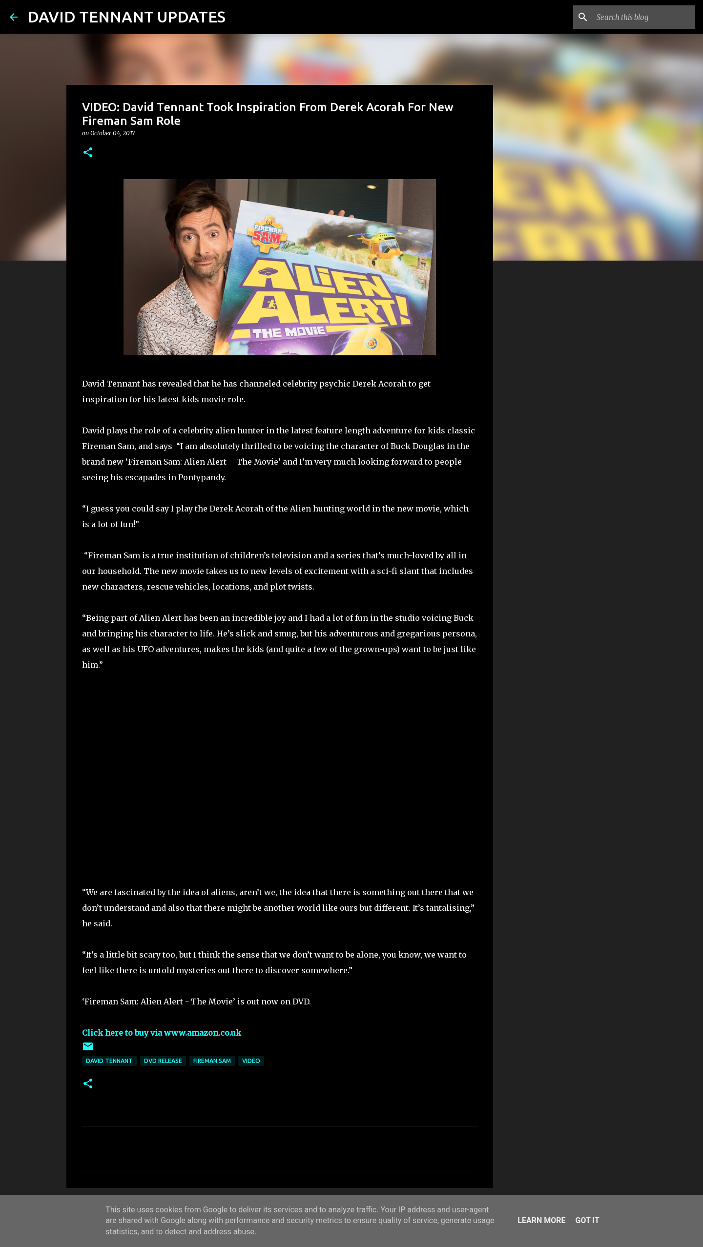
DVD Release (163, 1061)
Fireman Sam (212, 1061)
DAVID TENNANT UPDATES (126, 16)
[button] (88, 153)
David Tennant (109, 1061)
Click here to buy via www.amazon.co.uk (161, 1033)
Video (251, 1061)
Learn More (541, 1220)
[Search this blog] (644, 17)
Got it (587, 1220)
